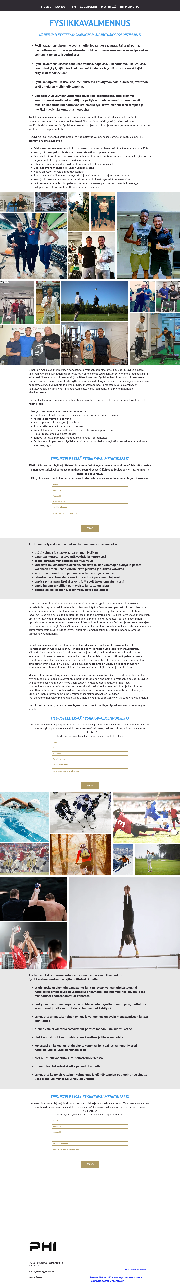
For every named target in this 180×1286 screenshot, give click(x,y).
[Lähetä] (90, 528)
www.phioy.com (36, 1277)
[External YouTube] (90, 1208)
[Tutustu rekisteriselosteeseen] (135, 1269)
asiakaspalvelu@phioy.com (41, 1271)
